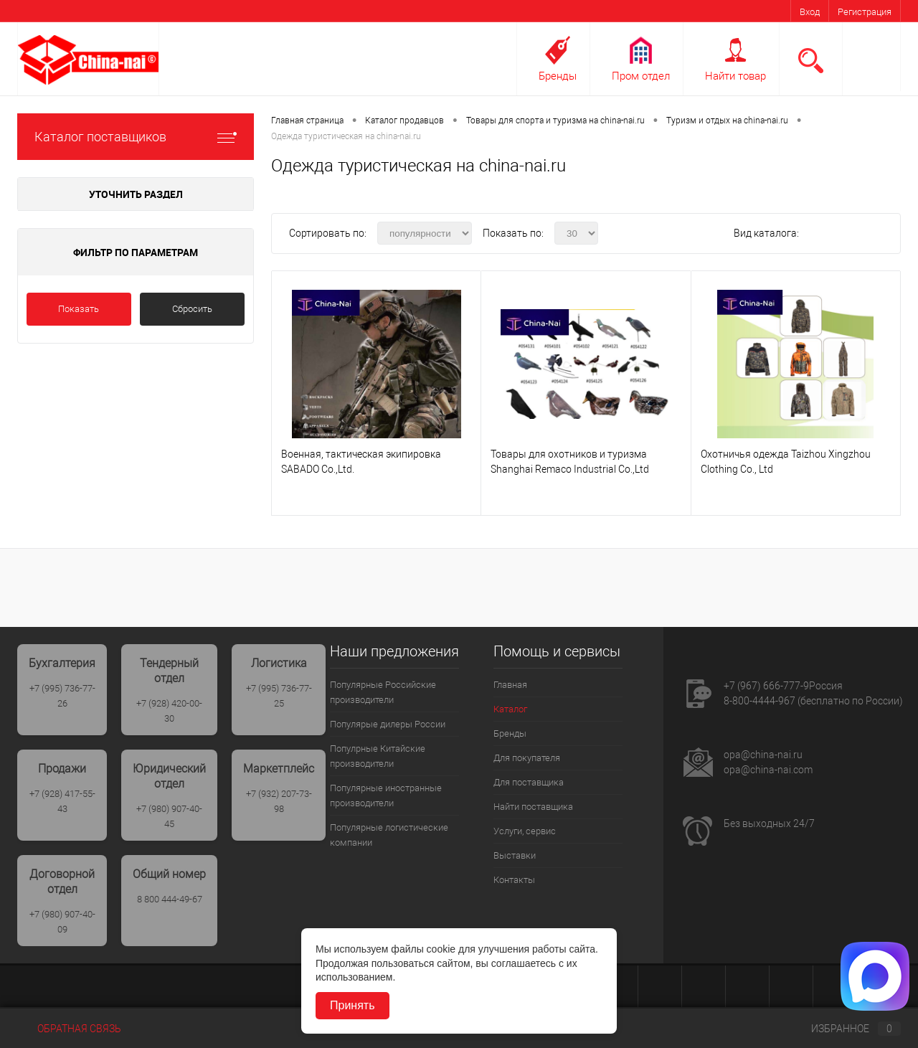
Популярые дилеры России (387, 724)
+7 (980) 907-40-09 (62, 922)
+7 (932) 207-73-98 (279, 801)
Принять (352, 1005)
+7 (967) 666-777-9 (766, 685)
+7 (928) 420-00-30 (169, 711)
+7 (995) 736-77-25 (279, 696)
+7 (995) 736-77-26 (62, 696)
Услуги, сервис (524, 831)
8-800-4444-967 (759, 701)
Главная (510, 684)
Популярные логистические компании (389, 835)
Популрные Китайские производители (377, 756)
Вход (810, 11)
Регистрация (864, 11)
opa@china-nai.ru (763, 754)
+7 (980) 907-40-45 (169, 816)
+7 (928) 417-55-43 (62, 801)
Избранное (844, 1028)
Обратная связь (69, 1028)
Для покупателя (526, 757)
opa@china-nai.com (768, 769)
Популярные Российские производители (383, 692)
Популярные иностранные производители (386, 795)
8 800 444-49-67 (169, 899)
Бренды (558, 76)
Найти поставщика (533, 806)
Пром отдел (641, 76)
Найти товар (735, 76)
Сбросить (192, 308)
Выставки (514, 855)
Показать (78, 308)
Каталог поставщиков (135, 136)
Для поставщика (528, 782)
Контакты (514, 879)
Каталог (510, 709)
